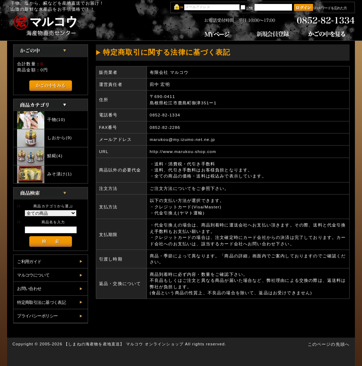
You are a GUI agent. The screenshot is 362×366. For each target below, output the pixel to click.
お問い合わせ (29, 288)
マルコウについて (33, 275)
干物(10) (41, 120)
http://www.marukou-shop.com (183, 151)
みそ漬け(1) (44, 174)
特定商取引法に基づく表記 (41, 302)
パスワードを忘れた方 (330, 8)
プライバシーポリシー (37, 315)
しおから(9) (44, 138)
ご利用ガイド (29, 261)
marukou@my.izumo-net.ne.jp (182, 139)
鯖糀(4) (39, 156)
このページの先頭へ (329, 344)
